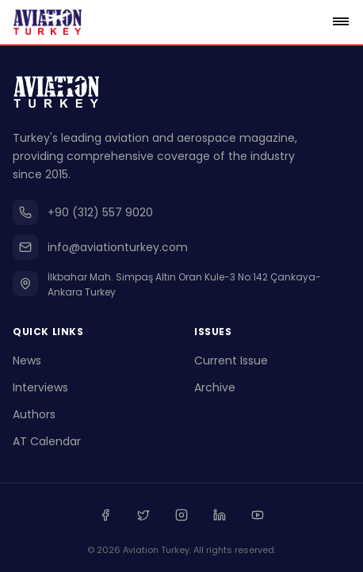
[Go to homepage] (47, 22)
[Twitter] (143, 515)
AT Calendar (47, 441)
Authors (34, 414)
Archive (214, 387)
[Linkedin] (219, 515)
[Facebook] (105, 515)
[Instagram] (181, 515)
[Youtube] (257, 515)
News (27, 360)
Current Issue (231, 360)
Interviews (40, 387)
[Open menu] (341, 22)
